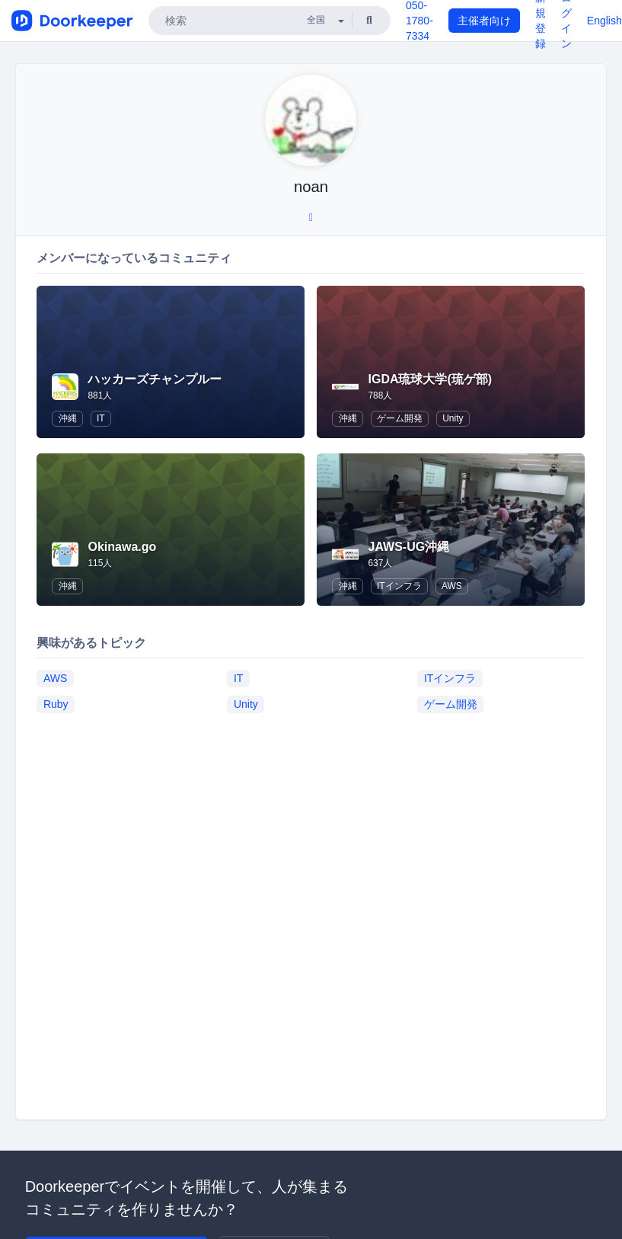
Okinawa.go (122, 546)
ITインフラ (399, 586)
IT (101, 418)
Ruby (56, 704)
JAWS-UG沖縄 (408, 546)
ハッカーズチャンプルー (155, 379)
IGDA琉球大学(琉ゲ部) (430, 379)
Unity (452, 418)
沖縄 (68, 418)
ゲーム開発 (400, 418)
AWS (452, 586)
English (604, 20)
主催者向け (484, 20)
